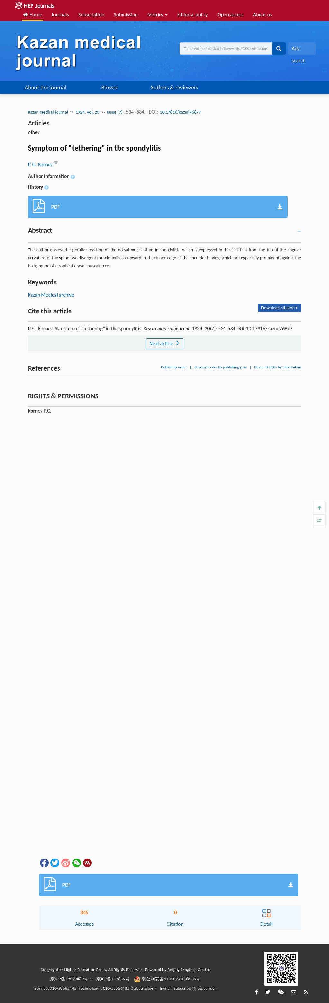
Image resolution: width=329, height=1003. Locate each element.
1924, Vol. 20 (87, 112)
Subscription (91, 15)
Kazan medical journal (48, 112)
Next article (164, 343)
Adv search (298, 50)
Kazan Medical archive (51, 295)
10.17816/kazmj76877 (180, 112)
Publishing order (174, 367)
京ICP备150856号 (113, 979)
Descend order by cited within (277, 367)
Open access (230, 15)
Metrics (157, 15)
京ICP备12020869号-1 (71, 979)
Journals (60, 15)
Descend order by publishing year (220, 367)
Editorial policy (192, 15)
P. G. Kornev (41, 165)
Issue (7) (115, 112)
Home (32, 15)
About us (262, 15)
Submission (126, 15)
